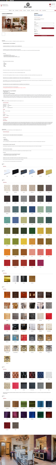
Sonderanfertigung (4, 129)
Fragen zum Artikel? (5, 91)
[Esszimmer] (24, 10)
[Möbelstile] (10, 10)
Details (2, 100)
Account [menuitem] (53, 0)
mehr (23, 41)
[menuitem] (50, 4)
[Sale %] (40, 10)
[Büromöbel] (21, 10)
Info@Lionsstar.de (5, 5)
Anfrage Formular (55, 10)
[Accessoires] (37, 10)
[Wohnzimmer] (33, 10)
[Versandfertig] (44, 10)
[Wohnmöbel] (17, 10)
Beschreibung (3, 40)
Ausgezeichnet (3, 0)
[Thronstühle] (28, 10)
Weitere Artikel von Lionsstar (6, 92)
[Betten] (13, 10)
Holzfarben (3, 286)
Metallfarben (3, 270)
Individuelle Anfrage (44, 35)
